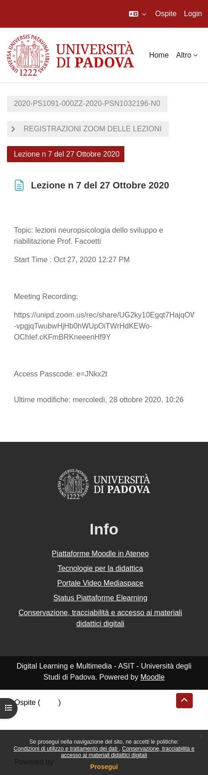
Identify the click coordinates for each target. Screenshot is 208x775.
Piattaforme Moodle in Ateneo (100, 554)
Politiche (28, 724)
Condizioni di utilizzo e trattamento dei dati (66, 749)
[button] (137, 14)
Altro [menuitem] (183, 55)
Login (193, 14)
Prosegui (104, 766)
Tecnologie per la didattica (100, 568)
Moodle (153, 677)
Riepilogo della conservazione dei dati (76, 713)
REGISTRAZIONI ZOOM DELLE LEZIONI (93, 129)
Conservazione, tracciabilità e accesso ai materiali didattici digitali (128, 752)
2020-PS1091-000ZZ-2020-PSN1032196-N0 (87, 103)
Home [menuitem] (159, 55)
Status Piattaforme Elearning (100, 598)
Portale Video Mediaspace (100, 583)
